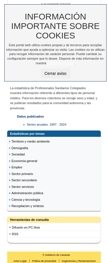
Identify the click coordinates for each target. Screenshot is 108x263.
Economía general (24, 161)
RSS (15, 234)
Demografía (20, 148)
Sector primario (22, 174)
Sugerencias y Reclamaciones (79, 261)
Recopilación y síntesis (28, 206)
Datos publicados (30, 116)
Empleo (17, 167)
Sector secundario (24, 180)
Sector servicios (23, 186)
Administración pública (27, 193)
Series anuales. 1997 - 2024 (47, 124)
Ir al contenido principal (56, 3)
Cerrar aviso (55, 73)
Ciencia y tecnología (26, 199)
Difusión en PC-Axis (26, 227)
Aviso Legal (20, 261)
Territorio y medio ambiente (31, 141)
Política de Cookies (60, 63)
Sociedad (18, 154)
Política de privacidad (44, 261)
